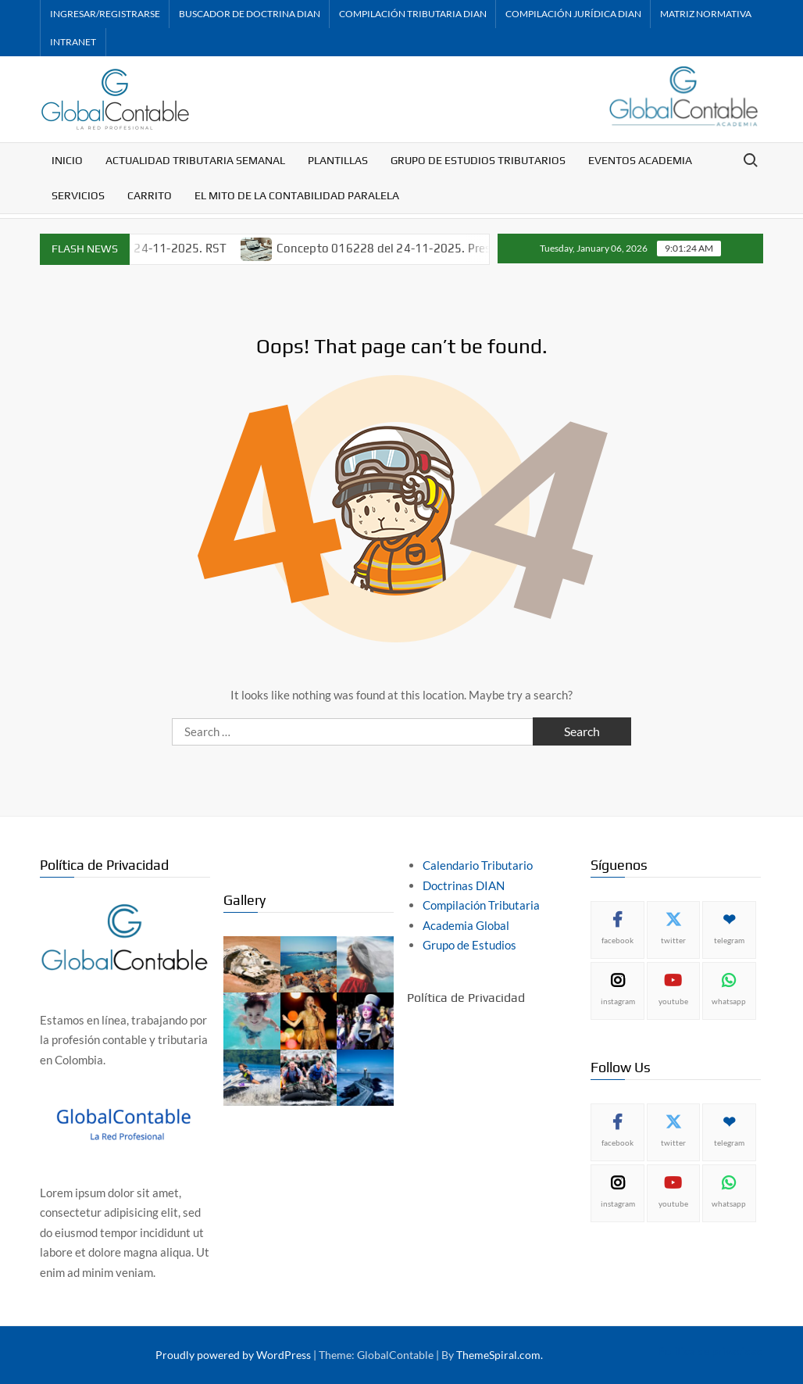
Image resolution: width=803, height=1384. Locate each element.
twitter (673, 940)
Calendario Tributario (478, 865)
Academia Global (466, 925)
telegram (729, 940)
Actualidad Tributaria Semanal (195, 160)
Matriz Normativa (705, 14)
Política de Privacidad (466, 997)
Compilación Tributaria (481, 905)
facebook (617, 940)
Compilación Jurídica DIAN (573, 14)
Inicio (67, 160)
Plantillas (338, 160)
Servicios (78, 195)
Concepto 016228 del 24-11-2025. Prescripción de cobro (444, 248)
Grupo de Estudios (469, 945)
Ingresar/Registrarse (105, 14)
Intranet (73, 42)
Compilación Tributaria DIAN (413, 14)
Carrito (149, 195)
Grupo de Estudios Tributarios (478, 160)
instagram (618, 1001)
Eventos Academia (640, 160)
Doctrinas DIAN (464, 885)
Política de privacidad (710, 1350)
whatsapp (729, 1001)
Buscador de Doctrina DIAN (249, 14)
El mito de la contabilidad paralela (297, 195)
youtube (673, 1001)
